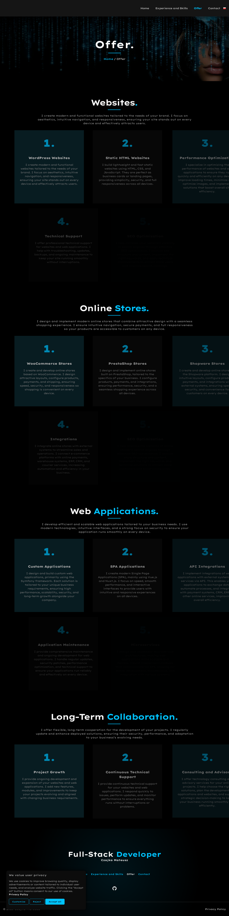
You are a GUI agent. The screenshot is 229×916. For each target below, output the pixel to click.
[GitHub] (114, 889)
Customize (18, 901)
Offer (198, 8)
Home (144, 8)
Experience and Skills (171, 8)
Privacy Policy (18, 894)
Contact (214, 8)
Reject (37, 901)
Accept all (55, 901)
